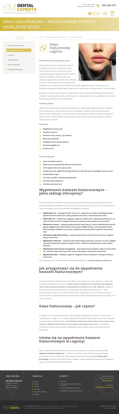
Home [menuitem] (36, 381)
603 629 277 (109, 5)
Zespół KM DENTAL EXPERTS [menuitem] (70, 388)
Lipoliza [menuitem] (11, 55)
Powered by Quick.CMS (108, 406)
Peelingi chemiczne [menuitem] (15, 69)
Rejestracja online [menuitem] (40, 392)
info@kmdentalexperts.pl (104, 387)
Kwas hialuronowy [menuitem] (16, 50)
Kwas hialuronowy (76, 37)
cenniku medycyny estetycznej (99, 260)
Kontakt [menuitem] (36, 394)
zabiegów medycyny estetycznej (51, 353)
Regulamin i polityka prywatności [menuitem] (72, 391)
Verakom (113, 408)
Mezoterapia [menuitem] (13, 60)
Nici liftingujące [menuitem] (14, 64)
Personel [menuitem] (37, 389)
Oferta (41, 37)
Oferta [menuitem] (36, 384)
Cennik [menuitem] (36, 386)
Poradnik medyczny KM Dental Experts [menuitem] (71, 384)
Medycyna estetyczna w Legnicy (57, 37)
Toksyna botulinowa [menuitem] (16, 45)
